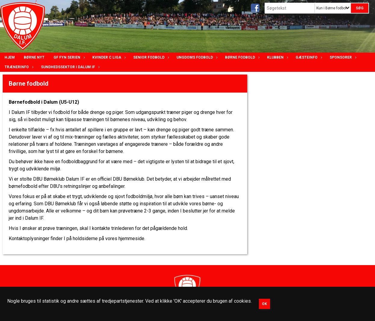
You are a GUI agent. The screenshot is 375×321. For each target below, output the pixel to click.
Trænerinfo (18, 67)
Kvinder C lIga (108, 57)
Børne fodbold (241, 57)
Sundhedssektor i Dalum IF (69, 67)
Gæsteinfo (308, 57)
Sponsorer (342, 57)
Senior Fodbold (150, 57)
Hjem (10, 57)
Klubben (277, 57)
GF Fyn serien (68, 57)
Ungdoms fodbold (196, 57)
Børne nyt (34, 57)
